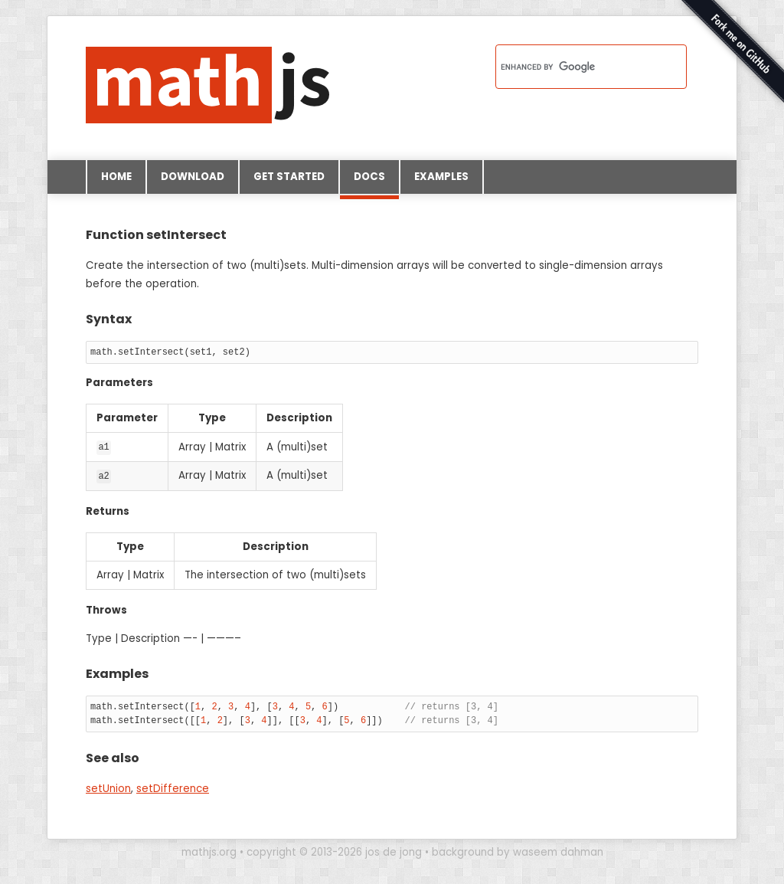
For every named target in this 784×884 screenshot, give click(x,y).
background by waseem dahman (517, 851)
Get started (289, 176)
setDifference (172, 788)
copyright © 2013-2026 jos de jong (334, 851)
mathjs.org (209, 851)
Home (116, 176)
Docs (369, 181)
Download (192, 176)
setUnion (108, 788)
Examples (441, 176)
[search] (571, 66)
